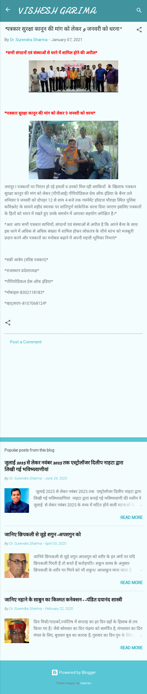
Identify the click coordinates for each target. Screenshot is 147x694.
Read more (131, 517)
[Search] (139, 11)
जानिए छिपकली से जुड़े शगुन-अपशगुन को (42, 534)
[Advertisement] (73, 389)
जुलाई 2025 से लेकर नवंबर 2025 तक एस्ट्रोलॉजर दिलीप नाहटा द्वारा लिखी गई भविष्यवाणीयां (63, 466)
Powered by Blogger (73, 672)
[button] (139, 30)
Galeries (85, 683)
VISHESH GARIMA (57, 10)
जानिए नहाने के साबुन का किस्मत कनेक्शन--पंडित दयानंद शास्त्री (63, 599)
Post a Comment (26, 341)
